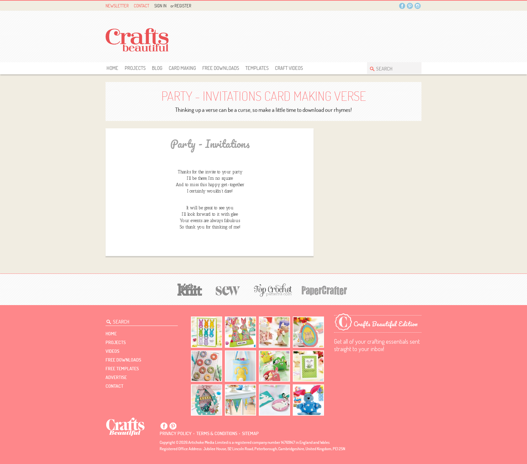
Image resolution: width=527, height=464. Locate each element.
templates (257, 68)
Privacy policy (176, 433)
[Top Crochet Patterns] (272, 290)
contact (114, 386)
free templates (122, 369)
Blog (157, 68)
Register (182, 5)
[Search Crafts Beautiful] (391, 68)
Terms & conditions (216, 433)
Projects (135, 68)
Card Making (182, 68)
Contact (141, 5)
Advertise (116, 377)
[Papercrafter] (324, 289)
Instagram (417, 6)
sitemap (250, 433)
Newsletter (117, 5)
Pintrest (410, 6)
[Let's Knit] (189, 289)
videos (112, 351)
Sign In (160, 5)
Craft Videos (289, 68)
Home (112, 68)
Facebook (402, 6)
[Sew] (228, 290)
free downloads (220, 68)
